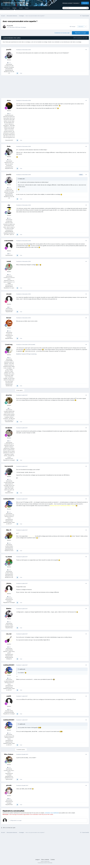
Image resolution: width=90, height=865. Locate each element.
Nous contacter (45, 859)
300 (9, 113)
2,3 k (9, 596)
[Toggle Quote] (18, 178)
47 (9, 408)
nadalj (9, 261)
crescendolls (8, 240)
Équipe (26, 8)
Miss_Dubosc (8, 754)
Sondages (23, 27)
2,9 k (9, 767)
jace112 (11, 25)
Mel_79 (8, 530)
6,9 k (9, 159)
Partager (72, 26)
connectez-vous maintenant (52, 812)
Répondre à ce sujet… (16, 820)
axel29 (8, 696)
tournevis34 (9, 466)
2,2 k (9, 512)
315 (9, 253)
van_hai (8, 634)
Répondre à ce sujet (80, 32)
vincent (8, 294)
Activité (21, 8)
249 (9, 709)
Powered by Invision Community (45, 862)
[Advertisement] (28, 87)
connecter (56, 42)
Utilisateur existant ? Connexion (71, 3)
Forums (14, 8)
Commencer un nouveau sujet (61, 32)
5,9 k (9, 331)
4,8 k (9, 218)
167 (9, 307)
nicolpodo (8, 428)
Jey (9, 205)
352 (9, 647)
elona (9, 100)
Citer (21, 73)
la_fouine (9, 556)
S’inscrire (85, 3)
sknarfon (9, 395)
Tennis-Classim (6, 8)
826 (9, 798)
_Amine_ (9, 583)
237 (9, 440)
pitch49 (8, 785)
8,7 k (9, 569)
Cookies (53, 859)
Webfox (8, 608)
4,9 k (9, 543)
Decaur (8, 318)
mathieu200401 (8, 499)
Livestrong (8, 344)
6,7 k (9, 62)
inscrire (65, 42)
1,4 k (9, 274)
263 (9, 357)
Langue (37, 859)
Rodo (8, 146)
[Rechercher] (70, 8)
